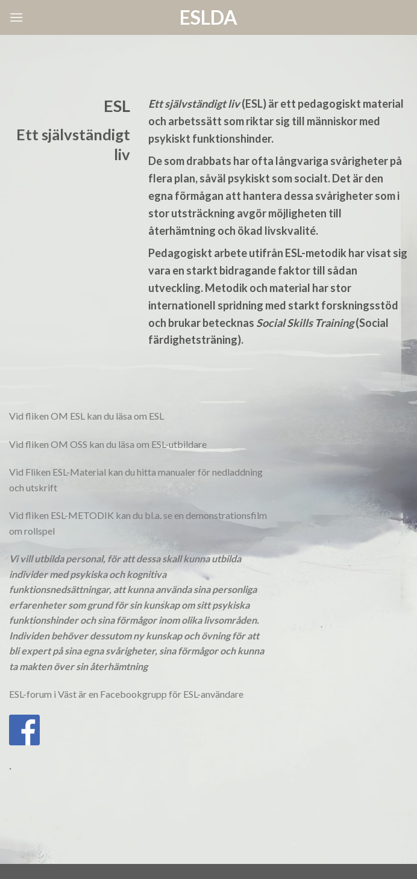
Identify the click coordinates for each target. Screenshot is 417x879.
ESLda (208, 17)
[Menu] (16, 17)
